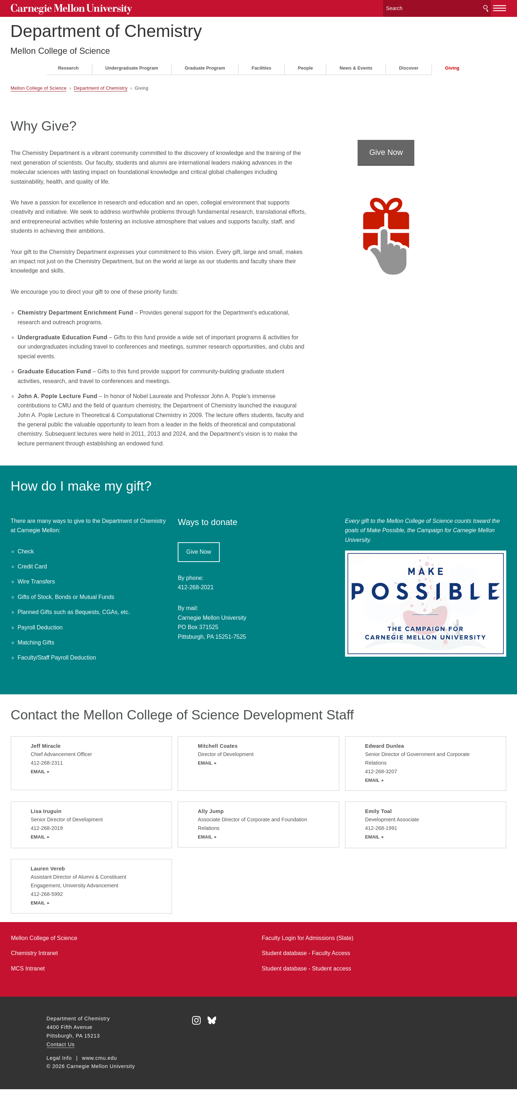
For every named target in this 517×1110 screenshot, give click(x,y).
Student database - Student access (306, 989)
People (305, 65)
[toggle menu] (464, 6)
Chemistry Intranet (70, 974)
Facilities (261, 65)
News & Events (356, 65)
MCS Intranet (64, 989)
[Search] (402, 7)
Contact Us (61, 1065)
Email (202, 770)
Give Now (404, 126)
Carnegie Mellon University (100, 7)
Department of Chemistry (142, 28)
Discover (409, 65)
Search (450, 7)
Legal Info (59, 1079)
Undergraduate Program (131, 65)
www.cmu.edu (99, 1079)
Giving (452, 65)
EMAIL (59, 778)
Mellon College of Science (96, 48)
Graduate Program (205, 65)
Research (68, 65)
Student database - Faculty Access (306, 974)
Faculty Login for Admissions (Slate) (307, 959)
